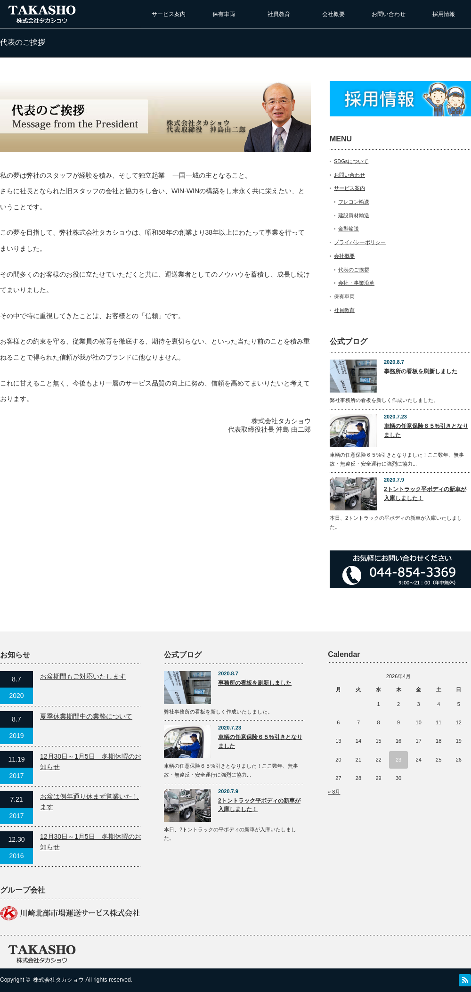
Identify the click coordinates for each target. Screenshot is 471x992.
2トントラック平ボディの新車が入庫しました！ (425, 493)
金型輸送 (348, 228)
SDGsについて (351, 161)
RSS (465, 980)
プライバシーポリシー (360, 242)
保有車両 (223, 14)
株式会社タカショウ (58, 979)
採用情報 (443, 14)
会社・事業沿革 (356, 283)
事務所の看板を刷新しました (420, 371)
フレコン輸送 (353, 202)
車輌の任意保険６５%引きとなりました (426, 430)
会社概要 (333, 14)
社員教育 (279, 14)
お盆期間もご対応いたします (83, 676)
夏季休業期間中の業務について (86, 716)
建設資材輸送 (353, 215)
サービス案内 (169, 14)
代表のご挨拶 (353, 269)
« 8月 (334, 792)
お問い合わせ (389, 14)
